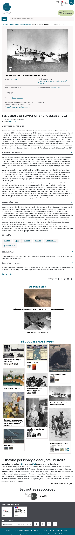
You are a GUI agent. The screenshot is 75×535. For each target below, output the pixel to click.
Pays (45, 530)
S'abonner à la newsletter (67, 12)
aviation (7, 241)
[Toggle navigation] (4, 19)
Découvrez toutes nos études (20, 24)
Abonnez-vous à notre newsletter (17, 524)
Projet (65, 530)
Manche (27, 241)
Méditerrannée (51, 241)
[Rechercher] (39, 19)
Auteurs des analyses (22, 530)
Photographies (17, 98)
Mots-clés (6, 235)
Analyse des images (12, 152)
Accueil (5, 24)
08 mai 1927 (55, 88)
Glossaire (56, 530)
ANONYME (14, 79)
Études (8, 530)
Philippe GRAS (12, 122)
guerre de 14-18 (9, 246)
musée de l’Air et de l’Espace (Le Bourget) (52, 81)
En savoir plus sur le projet (61, 484)
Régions (36, 530)
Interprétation (10, 202)
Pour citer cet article (11, 263)
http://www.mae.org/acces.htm (18, 107)
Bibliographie (8, 252)
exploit (17, 241)
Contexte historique (13, 126)
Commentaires (8, 274)
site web (42, 83)
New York (38, 241)
